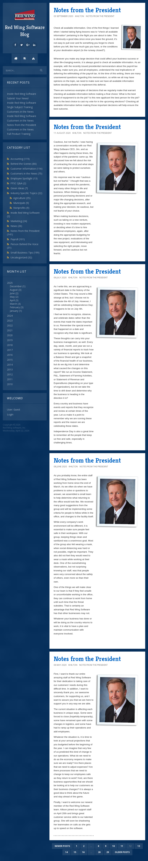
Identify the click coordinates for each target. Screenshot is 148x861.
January (14, 310)
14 (66, 852)
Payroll (18, 239)
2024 (10, 315)
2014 (10, 364)
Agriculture (22, 198)
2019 (10, 340)
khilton (79, 16)
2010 (10, 384)
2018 (10, 345)
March (13, 303)
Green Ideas (19, 188)
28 (99, 852)
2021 (10, 330)
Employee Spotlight (24, 178)
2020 (10, 335)
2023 (10, 320)
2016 (10, 354)
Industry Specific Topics (26, 193)
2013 (10, 369)
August (14, 289)
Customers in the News (26, 173)
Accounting (20, 158)
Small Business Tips (25, 252)
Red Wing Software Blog (25, 22)
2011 (10, 379)
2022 (10, 325)
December (16, 286)
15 (75, 852)
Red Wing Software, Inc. (14, 427)
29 (107, 852)
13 (138, 846)
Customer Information (26, 168)
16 (83, 852)
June (12, 293)
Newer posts (62, 846)
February (15, 307)
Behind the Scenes (24, 163)
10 (113, 846)
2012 (10, 374)
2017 (10, 350)
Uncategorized (21, 257)
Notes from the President (87, 10)
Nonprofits (21, 207)
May (12, 296)
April (12, 300)
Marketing (19, 221)
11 (122, 846)
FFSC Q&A (18, 183)
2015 (10, 359)
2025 (24, 297)
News (16, 226)
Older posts (122, 852)
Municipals (21, 203)
